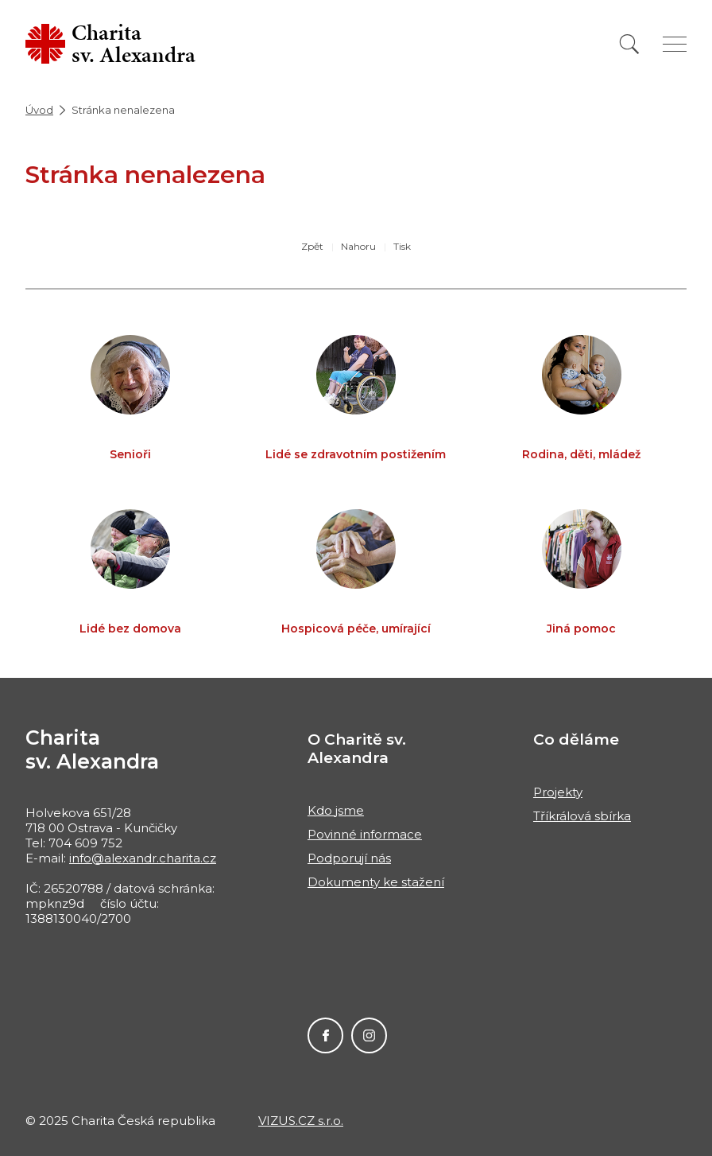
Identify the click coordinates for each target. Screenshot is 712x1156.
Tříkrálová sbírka (582, 815)
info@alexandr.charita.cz (142, 858)
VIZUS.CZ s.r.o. (300, 1120)
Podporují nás (349, 858)
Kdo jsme (336, 810)
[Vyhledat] (629, 44)
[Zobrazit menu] (675, 44)
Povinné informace (365, 834)
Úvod (39, 109)
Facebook (325, 1035)
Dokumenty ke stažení (376, 881)
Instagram (369, 1035)
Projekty (557, 792)
